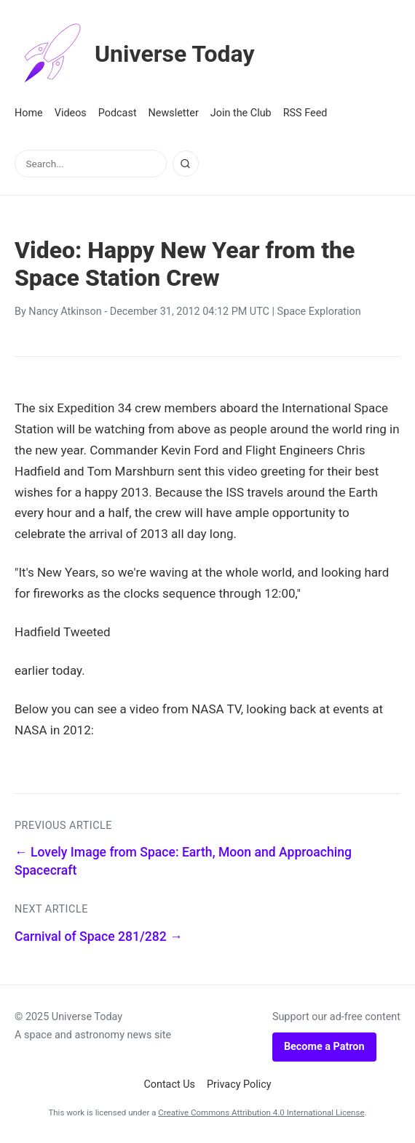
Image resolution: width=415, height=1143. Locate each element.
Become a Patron (324, 1046)
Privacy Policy (239, 1084)
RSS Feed (305, 113)
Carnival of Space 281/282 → (99, 936)
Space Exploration (319, 311)
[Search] (186, 164)
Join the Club (241, 113)
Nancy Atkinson (64, 311)
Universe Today (135, 53)
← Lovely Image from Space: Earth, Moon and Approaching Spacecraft (183, 861)
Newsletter (174, 113)
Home (29, 113)
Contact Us (169, 1084)
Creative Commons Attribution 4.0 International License (261, 1112)
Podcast (117, 113)
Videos (71, 113)
